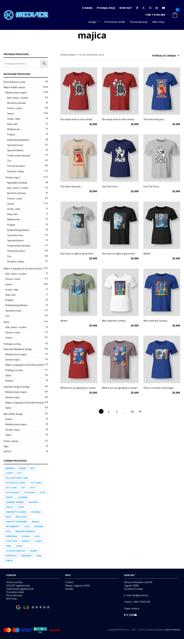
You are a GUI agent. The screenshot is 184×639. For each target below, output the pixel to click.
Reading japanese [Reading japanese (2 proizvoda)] (25, 531)
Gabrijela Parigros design (17, 387)
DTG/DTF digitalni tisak (18, 585)
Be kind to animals (16, 103)
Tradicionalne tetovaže (18, 155)
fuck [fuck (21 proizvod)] (42, 492)
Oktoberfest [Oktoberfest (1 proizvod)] (13, 526)
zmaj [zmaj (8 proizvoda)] (39, 555)
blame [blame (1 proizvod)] (22, 468)
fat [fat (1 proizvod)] (23, 487)
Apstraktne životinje (17, 182)
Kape (6, 446)
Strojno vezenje (14, 582)
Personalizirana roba (14, 82)
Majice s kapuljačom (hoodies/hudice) (23, 268)
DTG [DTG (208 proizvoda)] (19, 473)
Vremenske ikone (16, 166)
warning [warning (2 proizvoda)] (26, 555)
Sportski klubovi (15, 150)
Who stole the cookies (114, 320)
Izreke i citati (13, 119)
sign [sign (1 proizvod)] (37, 536)
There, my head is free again (158, 387)
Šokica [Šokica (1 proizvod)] (9, 560)
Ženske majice (12, 177)
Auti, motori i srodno (17, 98)
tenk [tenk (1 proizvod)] (8, 546)
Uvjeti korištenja (172, 629)
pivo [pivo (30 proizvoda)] (27, 526)
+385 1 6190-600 (155, 14)
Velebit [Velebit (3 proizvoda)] (34, 550)
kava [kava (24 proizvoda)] (8, 516)
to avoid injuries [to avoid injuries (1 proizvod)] (15, 550)
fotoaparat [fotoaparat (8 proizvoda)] (13, 492)
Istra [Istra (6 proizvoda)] (20, 507)
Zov (9, 160)
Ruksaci (9, 380)
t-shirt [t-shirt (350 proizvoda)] (38, 541)
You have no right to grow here (76, 253)
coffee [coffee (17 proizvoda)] (9, 473)
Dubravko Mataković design (18, 349)
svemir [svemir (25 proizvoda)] (25, 541)
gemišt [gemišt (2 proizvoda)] (9, 497)
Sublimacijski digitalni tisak (20, 589)
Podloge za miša (12, 344)
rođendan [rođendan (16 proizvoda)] (11, 536)
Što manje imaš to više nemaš (76, 119)
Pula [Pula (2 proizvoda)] (8, 531)
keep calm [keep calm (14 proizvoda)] (20, 516)
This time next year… (154, 119)
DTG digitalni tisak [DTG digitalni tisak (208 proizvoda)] (17, 478)
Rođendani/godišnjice (18, 140)
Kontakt (125, 8)
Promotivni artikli (114, 22)
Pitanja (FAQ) (106, 8)
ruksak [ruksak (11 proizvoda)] (26, 536)
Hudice (8, 419)
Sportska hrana (15, 145)
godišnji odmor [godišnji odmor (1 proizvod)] (15, 502)
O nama (87, 8)
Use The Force (110, 186)
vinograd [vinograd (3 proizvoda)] (11, 555)
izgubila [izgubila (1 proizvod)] (36, 512)
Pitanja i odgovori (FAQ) (77, 585)
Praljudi (11, 134)
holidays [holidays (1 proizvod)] (33, 502)
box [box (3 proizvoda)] (33, 468)
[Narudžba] (157, 55)
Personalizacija (139, 22)
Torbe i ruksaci (11, 441)
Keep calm (12, 124)
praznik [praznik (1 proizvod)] (38, 526)
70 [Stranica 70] (132, 411)
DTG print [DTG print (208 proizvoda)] (36, 482)
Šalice (7, 322)
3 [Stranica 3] (116, 411)
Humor (10, 113)
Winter (147, 253)
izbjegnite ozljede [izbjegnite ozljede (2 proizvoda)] (16, 512)
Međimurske (13, 129)
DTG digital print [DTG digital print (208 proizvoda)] (16, 482)
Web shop (158, 22)
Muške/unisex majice (16, 92)
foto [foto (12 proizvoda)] (32, 487)
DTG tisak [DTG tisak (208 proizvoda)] (11, 487)
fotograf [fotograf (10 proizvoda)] (30, 492)
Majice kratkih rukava (14, 87)
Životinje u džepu (15, 171)
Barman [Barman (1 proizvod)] (10, 468)
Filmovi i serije (14, 108)
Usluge (92, 22)
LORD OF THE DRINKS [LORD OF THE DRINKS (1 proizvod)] (16, 521)
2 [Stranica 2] (109, 411)
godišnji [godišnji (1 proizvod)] (22, 497)
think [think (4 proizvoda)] (18, 546)
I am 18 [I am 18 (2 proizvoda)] (9, 507)
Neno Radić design (13, 414)
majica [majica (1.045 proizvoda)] (35, 521)
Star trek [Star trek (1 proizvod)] (11, 541)
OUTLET (8, 451)
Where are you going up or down (78, 387)
